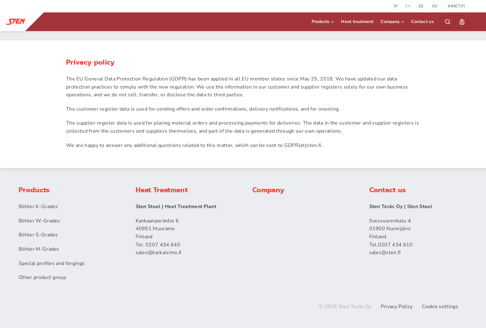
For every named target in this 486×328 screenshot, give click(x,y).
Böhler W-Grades (39, 220)
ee (421, 6)
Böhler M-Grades (39, 249)
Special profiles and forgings (52, 263)
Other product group (42, 277)
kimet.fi (456, 6)
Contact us (422, 22)
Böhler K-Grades (38, 206)
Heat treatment (357, 22)
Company (392, 22)
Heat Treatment (161, 190)
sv (435, 6)
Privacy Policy (396, 306)
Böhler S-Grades (38, 234)
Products (323, 22)
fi (396, 6)
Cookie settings (440, 306)
